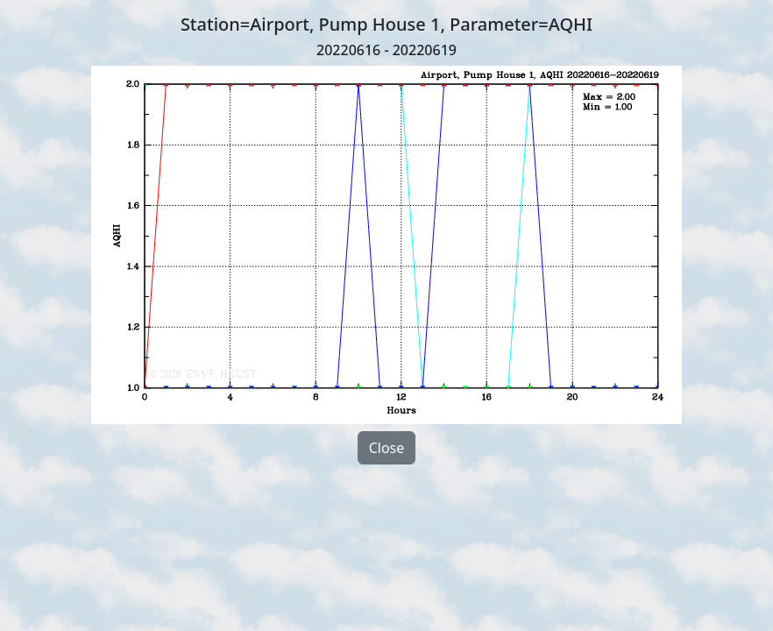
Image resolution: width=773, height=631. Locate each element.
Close (387, 447)
